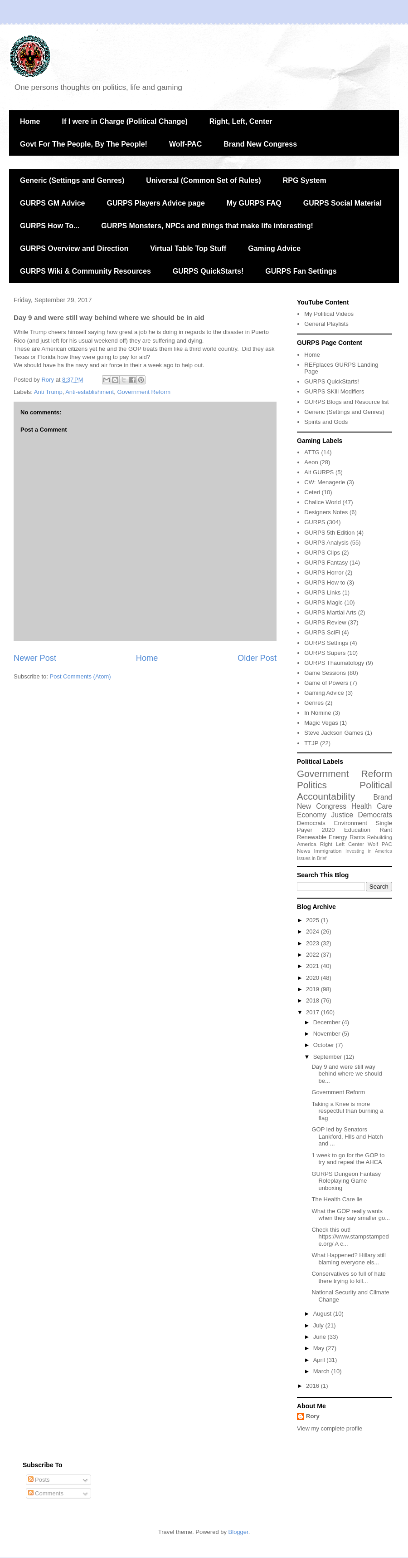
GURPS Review (325, 622)
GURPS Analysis (326, 542)
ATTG (312, 452)
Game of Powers (326, 682)
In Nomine (317, 712)
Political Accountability (344, 790)
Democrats (311, 823)
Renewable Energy (322, 837)
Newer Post (35, 658)
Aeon (311, 462)
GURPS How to (324, 582)
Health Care (371, 806)
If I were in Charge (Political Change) (124, 121)
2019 (313, 989)
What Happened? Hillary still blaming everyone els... (348, 1259)
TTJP (311, 743)
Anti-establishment (89, 391)
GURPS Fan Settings (300, 271)
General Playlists (326, 323)
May (319, 1348)
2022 (313, 954)
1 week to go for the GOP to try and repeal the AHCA (347, 1159)
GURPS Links (322, 592)
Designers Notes (326, 512)
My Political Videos (329, 313)
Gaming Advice (274, 248)
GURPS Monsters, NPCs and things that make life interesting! (207, 226)
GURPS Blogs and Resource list (346, 401)
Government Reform (143, 391)
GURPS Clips (322, 552)
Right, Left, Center (240, 121)
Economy (311, 815)
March (322, 1371)
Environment (350, 823)
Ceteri (312, 492)
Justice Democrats (361, 815)
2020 (328, 829)
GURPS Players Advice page (155, 203)
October (324, 1045)
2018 (313, 1000)
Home (30, 121)
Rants (357, 837)
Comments (45, 1493)
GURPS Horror (324, 572)
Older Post (257, 658)
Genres (314, 702)
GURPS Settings (326, 642)
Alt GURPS (319, 472)
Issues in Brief (311, 858)
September (328, 1056)
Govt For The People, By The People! (83, 144)
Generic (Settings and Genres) (72, 180)
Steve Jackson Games (333, 732)
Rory (313, 1416)
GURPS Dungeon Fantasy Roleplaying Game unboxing (345, 1180)
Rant (386, 829)
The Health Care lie (336, 1199)
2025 (313, 920)
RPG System (304, 180)
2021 (313, 966)
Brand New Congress (260, 144)
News (303, 851)
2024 (313, 931)
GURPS (314, 522)
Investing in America (368, 851)
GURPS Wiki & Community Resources (85, 271)
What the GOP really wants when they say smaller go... (350, 1215)
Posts (39, 1479)
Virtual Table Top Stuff (188, 248)
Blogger (238, 1532)
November (327, 1033)
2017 (313, 1012)
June (320, 1336)
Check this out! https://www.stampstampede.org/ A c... (350, 1236)
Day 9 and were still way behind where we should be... (346, 1073)
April (320, 1359)
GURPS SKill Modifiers (334, 391)
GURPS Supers (324, 652)
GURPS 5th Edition (329, 532)
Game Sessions (325, 672)
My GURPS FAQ (254, 203)
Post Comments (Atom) (80, 676)
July (319, 1325)
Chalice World (322, 502)
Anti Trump (48, 391)
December (327, 1022)
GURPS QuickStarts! (208, 271)
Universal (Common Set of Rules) (203, 180)
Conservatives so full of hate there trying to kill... (348, 1277)
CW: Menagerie (324, 482)
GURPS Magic (323, 602)
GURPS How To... (49, 226)
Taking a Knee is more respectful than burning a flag (347, 1111)
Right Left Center (342, 844)
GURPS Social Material (342, 203)
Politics (312, 785)
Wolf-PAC (185, 144)
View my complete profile (329, 1428)
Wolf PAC (380, 844)
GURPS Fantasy (326, 562)
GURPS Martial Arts (330, 612)
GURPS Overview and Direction (74, 248)
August (323, 1313)
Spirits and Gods (326, 421)
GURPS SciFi (322, 632)
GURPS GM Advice (52, 203)
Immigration (328, 851)
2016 (313, 1385)
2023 (313, 943)
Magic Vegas (321, 722)
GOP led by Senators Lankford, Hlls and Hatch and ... (347, 1136)
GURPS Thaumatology (334, 662)
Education (357, 829)
